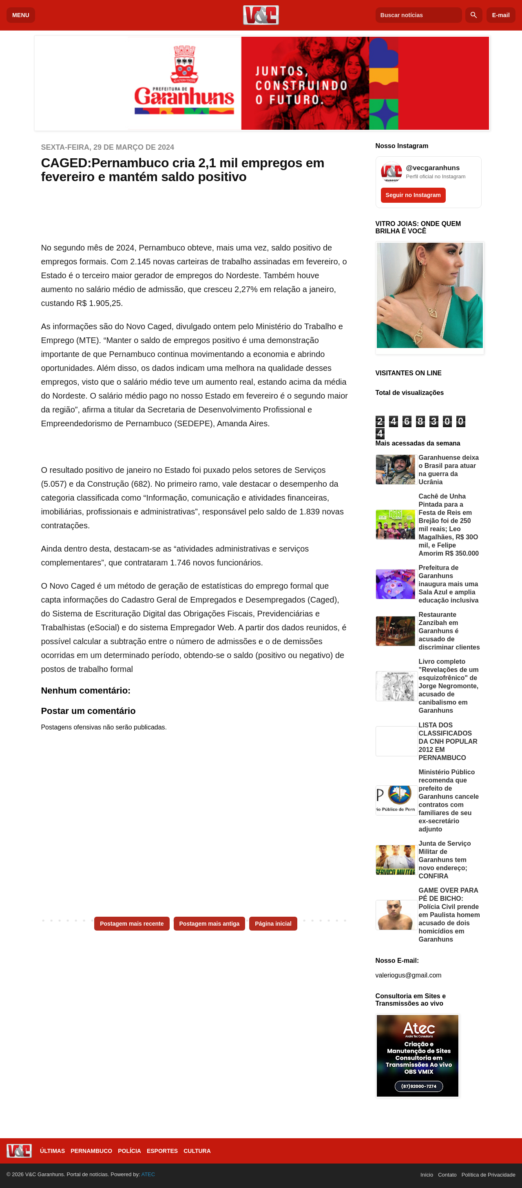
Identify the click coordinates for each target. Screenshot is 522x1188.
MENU (20, 15)
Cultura (197, 1151)
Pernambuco (91, 1151)
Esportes (162, 1151)
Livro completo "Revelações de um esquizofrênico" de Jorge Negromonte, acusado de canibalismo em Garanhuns (449, 686)
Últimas (52, 1151)
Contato (447, 1175)
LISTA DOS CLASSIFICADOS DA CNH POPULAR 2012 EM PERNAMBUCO (448, 741)
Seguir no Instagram (413, 195)
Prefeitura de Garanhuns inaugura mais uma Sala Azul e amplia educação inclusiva (449, 584)
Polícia (129, 1151)
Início (426, 1175)
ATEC (148, 1174)
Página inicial (273, 923)
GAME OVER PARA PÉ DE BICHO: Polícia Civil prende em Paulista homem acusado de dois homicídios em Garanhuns (449, 915)
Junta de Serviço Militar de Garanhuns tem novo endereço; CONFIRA (445, 860)
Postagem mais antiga (209, 923)
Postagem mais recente (132, 923)
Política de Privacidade (488, 1175)
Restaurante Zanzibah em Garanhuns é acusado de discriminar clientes (449, 631)
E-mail (501, 15)
